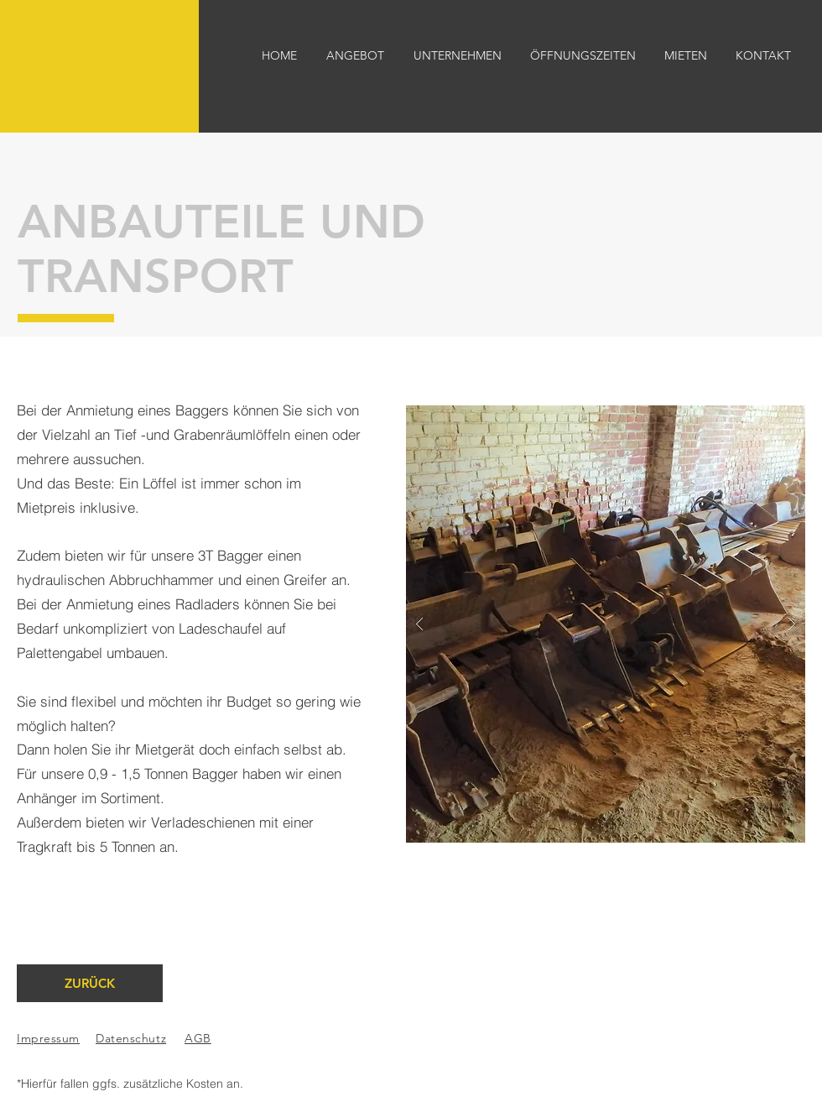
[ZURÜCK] (90, 983)
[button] (605, 624)
